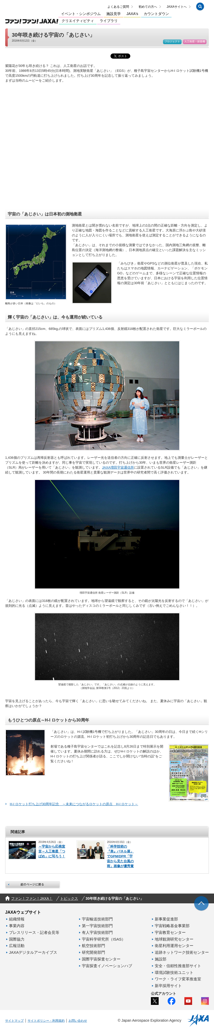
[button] (200, 7)
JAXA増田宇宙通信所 (118, 469)
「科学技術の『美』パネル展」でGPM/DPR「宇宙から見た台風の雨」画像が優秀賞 (120, 858)
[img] (201, 905)
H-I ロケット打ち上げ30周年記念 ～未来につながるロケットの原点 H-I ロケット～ (74, 806)
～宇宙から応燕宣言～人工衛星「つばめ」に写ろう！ (51, 853)
